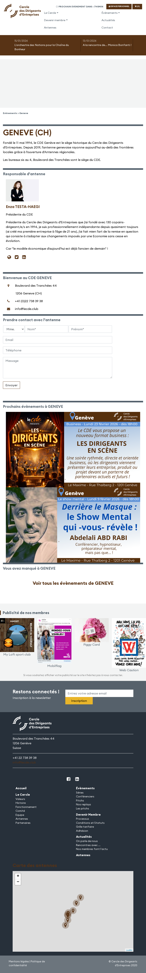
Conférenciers (85, 796)
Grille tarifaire (85, 826)
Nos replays (83, 804)
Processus (82, 818)
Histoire (21, 803)
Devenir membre (54, 20)
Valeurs (20, 799)
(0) (137, 6)
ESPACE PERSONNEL (119, 6)
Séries (80, 792)
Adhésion (82, 830)
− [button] (18, 882)
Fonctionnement (26, 807)
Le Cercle (50, 13)
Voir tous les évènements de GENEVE (73, 583)
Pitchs (80, 800)
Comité (20, 811)
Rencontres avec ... (88, 845)
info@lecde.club (24, 762)
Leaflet (129, 950)
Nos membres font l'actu (92, 849)
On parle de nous (87, 841)
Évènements (109, 13)
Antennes (50, 27)
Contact (107, 27)
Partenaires (23, 823)
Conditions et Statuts (90, 823)
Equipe (20, 815)
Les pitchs (82, 808)
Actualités (108, 20)
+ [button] (18, 876)
